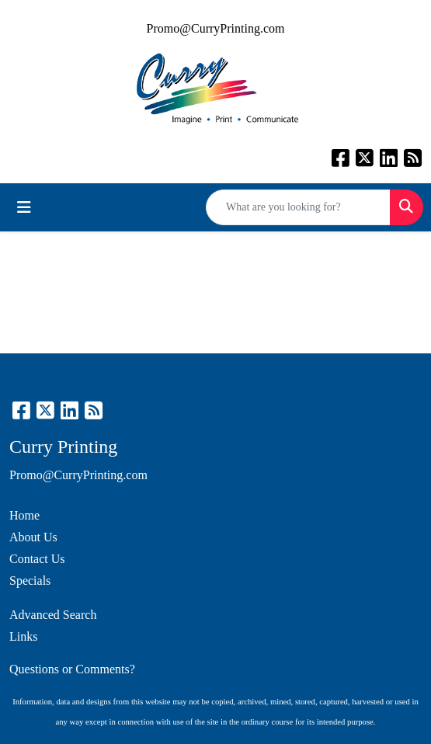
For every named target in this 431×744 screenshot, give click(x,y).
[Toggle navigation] (24, 207)
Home (24, 515)
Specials (29, 580)
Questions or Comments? (72, 669)
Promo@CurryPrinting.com (216, 28)
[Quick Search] (298, 207)
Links (23, 636)
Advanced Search (52, 614)
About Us (33, 537)
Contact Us (37, 558)
